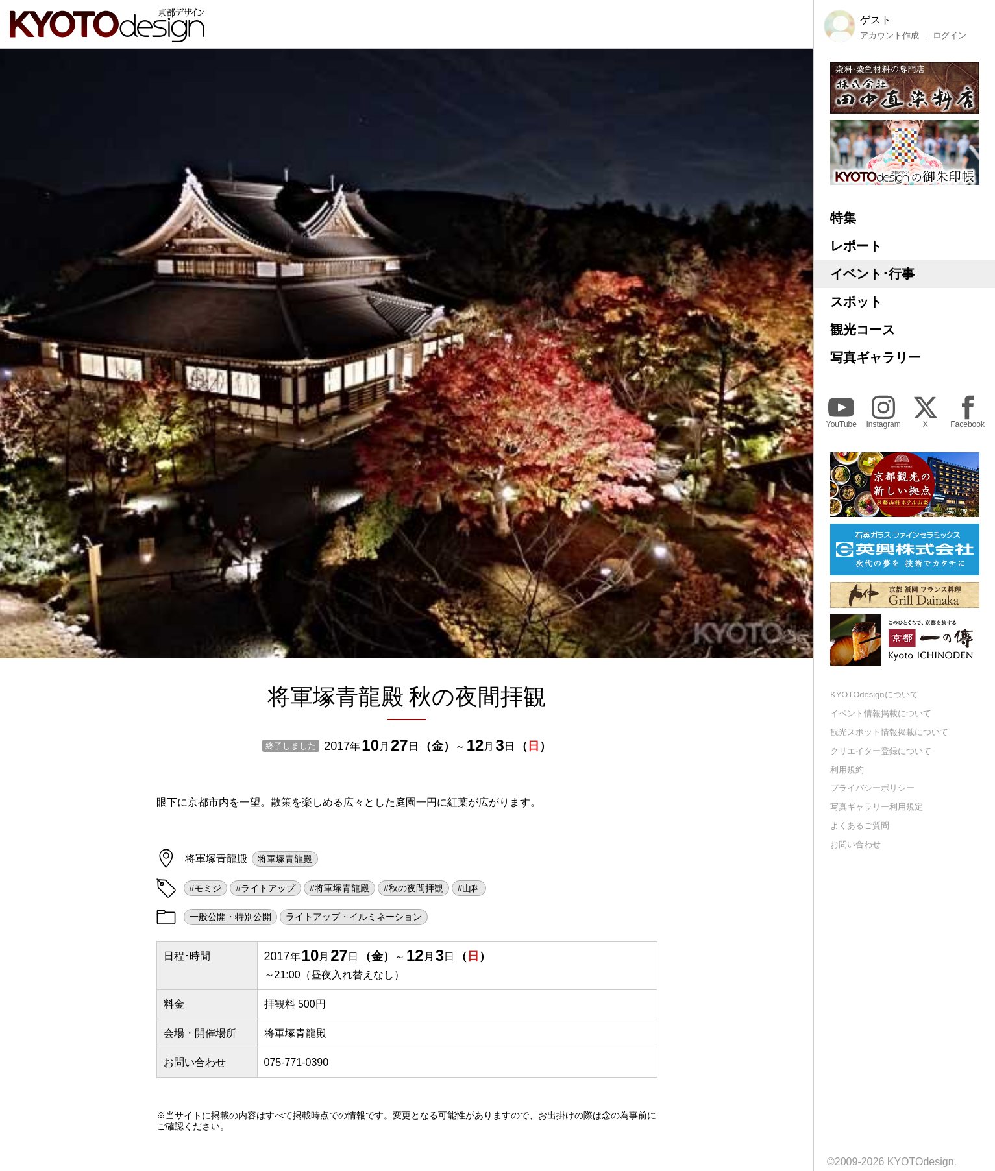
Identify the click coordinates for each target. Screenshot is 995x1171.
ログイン (949, 35)
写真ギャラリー (875, 357)
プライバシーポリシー (872, 788)
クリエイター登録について (880, 751)
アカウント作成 (889, 35)
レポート (856, 246)
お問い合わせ (855, 844)
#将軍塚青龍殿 (339, 888)
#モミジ (206, 888)
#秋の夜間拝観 (413, 888)
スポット (856, 302)
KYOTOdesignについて (874, 694)
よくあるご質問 (859, 825)
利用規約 (847, 770)
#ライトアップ (265, 888)
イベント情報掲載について (880, 713)
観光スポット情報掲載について (889, 732)
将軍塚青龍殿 (285, 859)
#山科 (469, 888)
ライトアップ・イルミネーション (354, 916)
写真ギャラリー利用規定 (876, 807)
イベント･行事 (872, 274)
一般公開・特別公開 (230, 916)
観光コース (862, 329)
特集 (843, 218)
